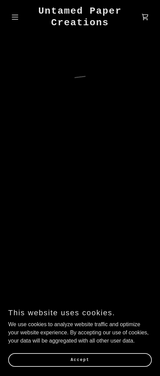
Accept (80, 359)
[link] (80, 23)
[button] (19, 17)
